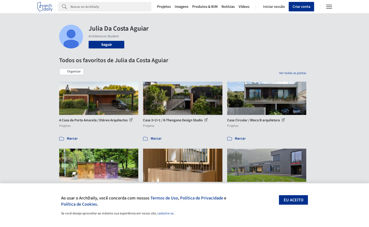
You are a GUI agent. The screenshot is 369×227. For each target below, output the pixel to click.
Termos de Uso (164, 198)
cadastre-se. (165, 213)
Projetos (164, 7)
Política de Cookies (79, 204)
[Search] (111, 6)
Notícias (228, 7)
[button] (71, 71)
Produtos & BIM (205, 7)
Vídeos (244, 7)
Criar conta (301, 6)
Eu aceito (293, 200)
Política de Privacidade (201, 198)
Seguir (106, 44)
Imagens (181, 7)
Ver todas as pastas (292, 73)
